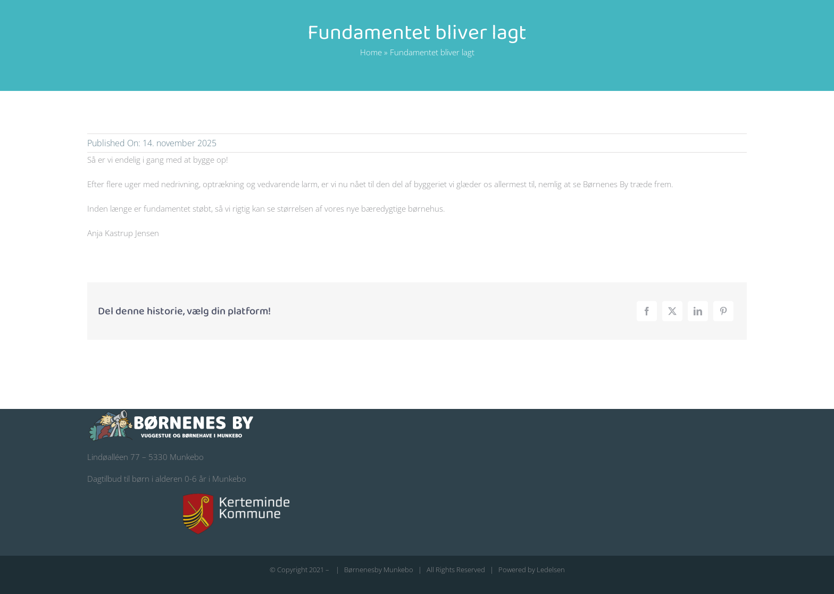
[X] (672, 311)
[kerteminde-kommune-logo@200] (236, 497)
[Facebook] (647, 311)
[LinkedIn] (698, 311)
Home (371, 52)
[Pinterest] (723, 311)
